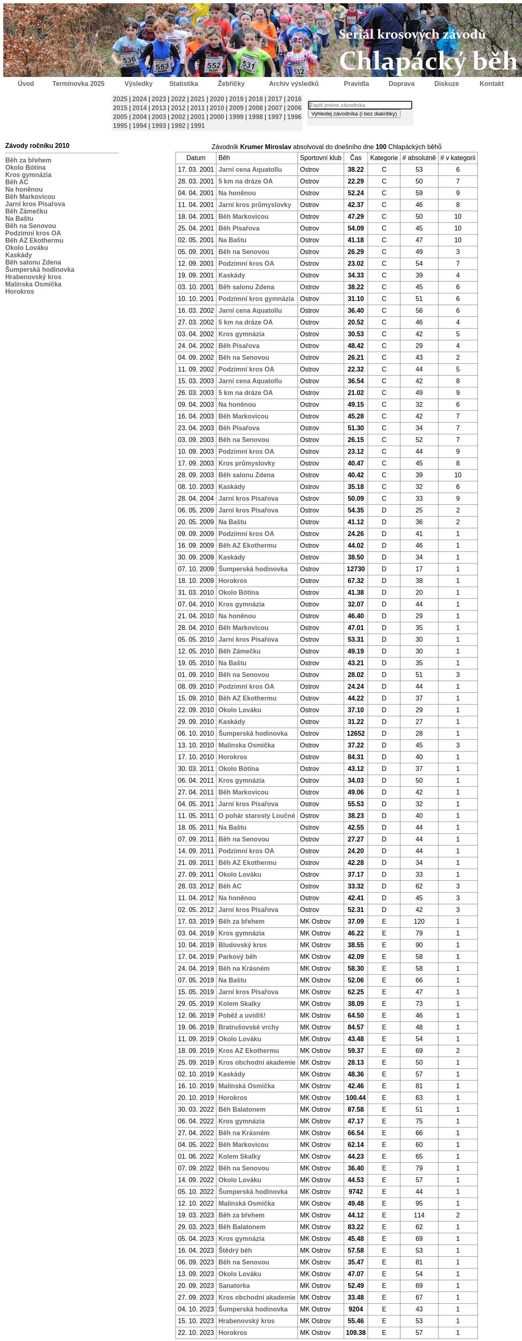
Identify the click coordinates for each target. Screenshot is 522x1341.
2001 (197, 116)
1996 (294, 116)
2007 (275, 108)
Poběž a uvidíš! (241, 1015)
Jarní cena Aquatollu (250, 169)
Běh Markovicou (30, 196)
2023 (159, 99)
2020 (217, 99)
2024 (140, 99)
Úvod (26, 83)
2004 (140, 116)
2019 (236, 99)
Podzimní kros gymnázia (256, 298)
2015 (120, 108)
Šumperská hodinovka (40, 269)
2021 (197, 99)
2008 (255, 108)
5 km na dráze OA (245, 181)
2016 (294, 99)
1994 (140, 125)
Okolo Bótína (25, 167)
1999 (236, 116)
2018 (255, 99)
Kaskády (18, 255)
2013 (159, 108)
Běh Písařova (238, 228)
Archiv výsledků (294, 83)
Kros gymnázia (28, 174)
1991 (197, 125)
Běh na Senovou (30, 225)
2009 (236, 108)
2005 (120, 116)
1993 (159, 125)
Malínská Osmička (246, 1086)
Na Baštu (19, 218)
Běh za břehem (28, 160)
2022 (178, 99)
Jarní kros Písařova (35, 204)
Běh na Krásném (244, 968)
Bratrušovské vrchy (248, 1027)
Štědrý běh (235, 1250)
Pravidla (356, 83)
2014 (140, 108)
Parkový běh (237, 956)
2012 (178, 108)
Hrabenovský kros (33, 276)
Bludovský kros (242, 945)
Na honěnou (24, 189)
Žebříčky (231, 83)
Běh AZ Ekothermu (34, 240)
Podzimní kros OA (33, 233)
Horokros (19, 291)
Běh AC (16, 182)
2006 (294, 108)
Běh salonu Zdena (33, 262)
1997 (275, 116)
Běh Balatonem (241, 1109)
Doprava (402, 83)
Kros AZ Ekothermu (248, 1050)
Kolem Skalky (239, 1003)
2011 (197, 108)
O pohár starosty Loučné (256, 815)
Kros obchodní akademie (256, 1062)
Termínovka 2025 (78, 83)
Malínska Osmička (33, 284)
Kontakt (492, 83)
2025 (120, 99)
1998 (255, 116)
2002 (178, 116)
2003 (159, 116)
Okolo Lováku (26, 247)
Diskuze (446, 83)
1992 (178, 125)
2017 (275, 99)
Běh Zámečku (26, 211)
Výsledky (138, 83)
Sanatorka (234, 1285)
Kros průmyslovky (246, 463)
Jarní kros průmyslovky (254, 204)
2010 (217, 108)
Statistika (183, 83)
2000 (217, 116)
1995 (120, 125)
